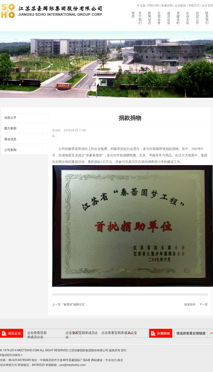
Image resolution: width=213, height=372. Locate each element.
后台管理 (207, 5)
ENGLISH (153, 5)
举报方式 (194, 5)
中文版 (141, 5)
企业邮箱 (180, 5)
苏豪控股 (167, 5)
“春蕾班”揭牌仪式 (74, 305)
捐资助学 (190, 305)
